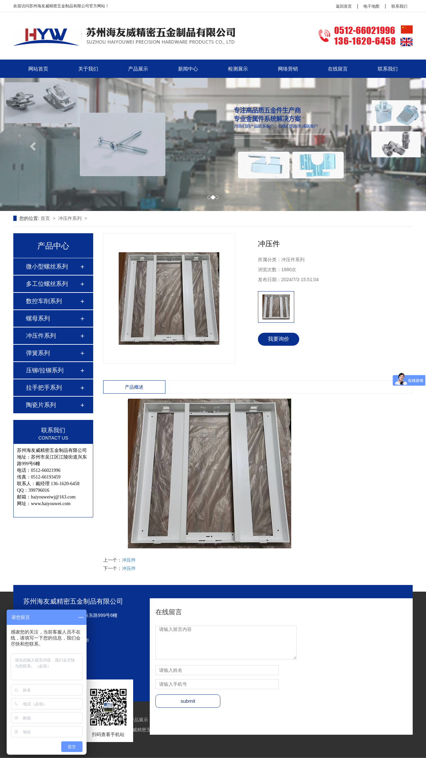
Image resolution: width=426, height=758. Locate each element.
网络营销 (288, 69)
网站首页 (38, 69)
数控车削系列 (44, 301)
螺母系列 (38, 318)
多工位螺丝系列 (47, 284)
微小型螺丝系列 (47, 266)
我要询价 (278, 339)
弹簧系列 (38, 353)
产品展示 (138, 69)
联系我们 (399, 6)
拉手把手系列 (44, 387)
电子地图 (371, 6)
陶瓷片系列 (41, 405)
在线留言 (338, 69)
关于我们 (88, 69)
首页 (46, 218)
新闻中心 (188, 69)
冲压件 (129, 560)
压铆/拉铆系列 (45, 370)
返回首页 (344, 6)
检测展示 (238, 69)
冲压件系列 (70, 218)
